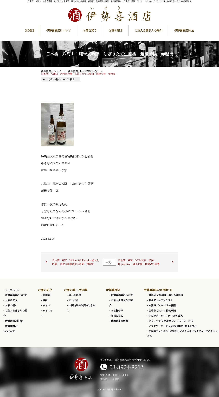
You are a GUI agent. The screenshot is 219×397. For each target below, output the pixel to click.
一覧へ (109, 262)
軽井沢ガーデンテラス (161, 300)
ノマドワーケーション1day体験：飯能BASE (172, 326)
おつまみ (73, 300)
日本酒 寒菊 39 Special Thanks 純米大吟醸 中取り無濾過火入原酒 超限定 (75, 262)
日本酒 (46, 295)
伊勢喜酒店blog (184, 30)
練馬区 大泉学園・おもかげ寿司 (166, 295)
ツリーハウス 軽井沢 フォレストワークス (171, 320)
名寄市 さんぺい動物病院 (162, 310)
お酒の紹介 (116, 30)
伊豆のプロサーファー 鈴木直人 (166, 315)
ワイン (46, 305)
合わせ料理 (75, 295)
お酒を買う (90, 30)
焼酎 (45, 300)
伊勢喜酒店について (58, 30)
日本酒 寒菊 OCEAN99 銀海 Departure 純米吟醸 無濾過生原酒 (138, 262)
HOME (29, 30)
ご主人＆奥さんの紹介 (148, 30)
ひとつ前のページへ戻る (61, 79)
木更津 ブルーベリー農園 (162, 305)
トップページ (12, 290)
